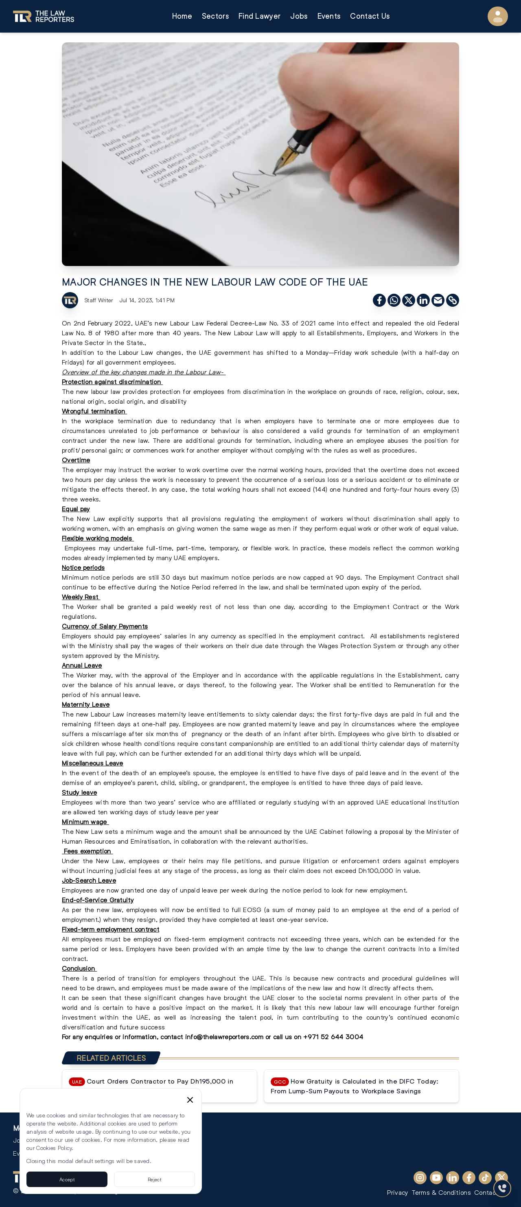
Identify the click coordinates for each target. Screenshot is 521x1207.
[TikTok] (485, 1177)
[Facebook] (468, 1177)
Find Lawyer (259, 16)
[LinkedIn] (452, 1177)
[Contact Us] (502, 1188)
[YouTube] (436, 1177)
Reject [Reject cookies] (154, 1179)
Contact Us (370, 16)
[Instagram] (420, 1177)
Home (182, 16)
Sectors (215, 16)
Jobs (298, 16)
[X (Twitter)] (501, 1177)
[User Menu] (498, 16)
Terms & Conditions (441, 1192)
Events (329, 16)
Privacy (397, 1192)
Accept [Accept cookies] (66, 1179)
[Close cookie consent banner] (190, 1100)
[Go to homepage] (43, 16)
